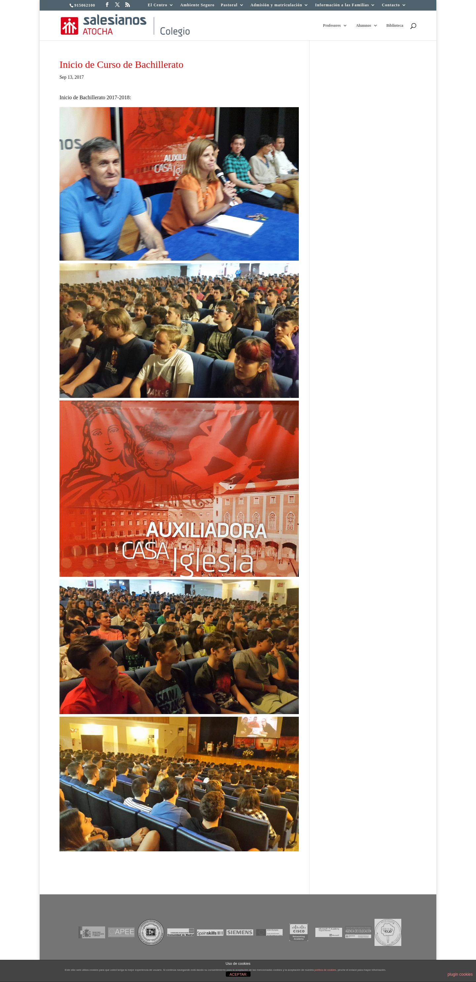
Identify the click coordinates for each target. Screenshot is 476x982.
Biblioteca (394, 25)
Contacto (391, 5)
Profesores (332, 25)
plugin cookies (460, 974)
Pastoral (229, 5)
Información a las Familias (342, 5)
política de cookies (325, 969)
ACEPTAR (237, 974)
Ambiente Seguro (197, 5)
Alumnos (363, 25)
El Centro (157, 5)
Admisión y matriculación (276, 5)
